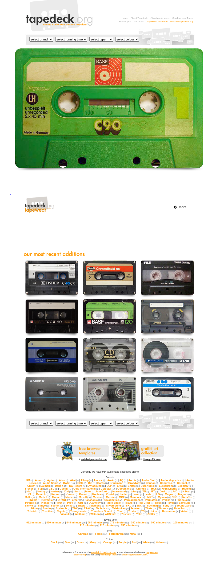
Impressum (152, 552)
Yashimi (127, 514)
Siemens (97, 505)
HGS (155, 488)
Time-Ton (181, 508)
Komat (84, 494)
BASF (69, 483)
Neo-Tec (188, 497)
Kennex (57, 494)
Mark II (44, 497)
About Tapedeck (139, 18)
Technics (103, 508)
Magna (170, 494)
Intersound (120, 491)
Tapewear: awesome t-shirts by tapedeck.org (170, 21)
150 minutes (130, 525)
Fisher (30, 488)
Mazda (111, 497)
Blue (69, 542)
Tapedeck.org (79, 555)
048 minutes (76, 522)
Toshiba (48, 511)
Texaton (137, 508)
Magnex (184, 494)
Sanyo (43, 505)
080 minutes (140, 522)
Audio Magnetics (172, 480)
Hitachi (188, 488)
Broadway (136, 483)
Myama (164, 497)
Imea (89, 491)
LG (159, 494)
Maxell (85, 497)
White (148, 542)
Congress (167, 483)
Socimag (154, 505)
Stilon (36, 508)
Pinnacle (32, 502)
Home (125, 18)
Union (155, 511)
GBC (53, 488)
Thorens (165, 508)
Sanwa (30, 505)
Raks (131, 502)
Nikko (35, 500)
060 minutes (98, 522)
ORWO (64, 500)
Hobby (42, 491)
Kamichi (42, 494)
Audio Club (150, 480)
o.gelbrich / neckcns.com (103, 552)
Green (82, 542)
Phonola (183, 500)
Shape (83, 505)
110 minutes (89, 525)
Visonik (66, 514)
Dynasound (96, 485)
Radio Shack (115, 502)
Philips (168, 500)
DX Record (77, 485)
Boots (102, 483)
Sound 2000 (185, 505)
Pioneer (47, 502)
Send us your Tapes (182, 18)
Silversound (115, 505)
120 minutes (109, 525)
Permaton (152, 500)
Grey (95, 542)
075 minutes (119, 522)
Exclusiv (184, 485)
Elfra (121, 485)
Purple (124, 542)
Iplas (135, 491)
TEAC (89, 508)
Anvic (112, 480)
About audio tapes (160, 18)
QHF (82, 502)
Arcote (133, 480)
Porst (60, 502)
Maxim (98, 497)
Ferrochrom (118, 533)
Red (136, 542)
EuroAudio (149, 485)
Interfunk (103, 491)
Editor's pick (125, 21)
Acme (40, 480)
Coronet (183, 483)
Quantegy (96, 502)
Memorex (137, 497)
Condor (152, 483)
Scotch (57, 505)
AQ (122, 480)
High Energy (171, 488)
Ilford (78, 491)
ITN (145, 491)
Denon (61, 485)
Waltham (81, 514)
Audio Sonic (52, 483)
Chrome (85, 533)
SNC (140, 505)
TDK (77, 508)
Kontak (112, 494)
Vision (185, 511)
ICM (68, 491)
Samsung (186, 502)
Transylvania (79, 511)
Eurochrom (167, 485)
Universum (170, 511)
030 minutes (55, 522)
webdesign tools (108, 555)
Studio (48, 508)
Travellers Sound (103, 511)
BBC (81, 483)
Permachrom (133, 500)
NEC (176, 497)
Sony (168, 505)
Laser (138, 494)
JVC (176, 491)
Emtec (133, 485)
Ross (159, 502)
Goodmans (125, 488)
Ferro (101, 533)
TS (144, 511)
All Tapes (139, 21)
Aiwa (63, 480)
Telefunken (120, 508)
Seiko (71, 505)
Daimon (46, 485)
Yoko (140, 514)
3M (29, 480)
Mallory (31, 497)
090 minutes (161, 522)
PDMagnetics (112, 500)
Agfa (52, 480)
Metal (135, 533)
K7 (31, 494)
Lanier (125, 494)
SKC (130, 505)
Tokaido (34, 511)
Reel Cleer (145, 502)
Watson (96, 514)
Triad (121, 511)
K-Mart (187, 491)
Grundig (142, 488)
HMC (30, 491)
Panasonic (93, 500)
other (77, 500)
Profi (71, 502)
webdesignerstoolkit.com (134, 555)
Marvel (57, 497)
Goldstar (108, 488)
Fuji (42, 488)
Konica (98, 494)
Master (71, 497)
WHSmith (112, 514)
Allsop (86, 480)
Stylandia (63, 508)
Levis (149, 494)
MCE (123, 497)
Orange (109, 542)
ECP (111, 485)
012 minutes (35, 522)
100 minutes (182, 522)
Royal (171, 502)
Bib (91, 483)
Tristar (133, 511)
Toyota (62, 511)
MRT (151, 497)
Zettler (152, 514)
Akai (74, 480)
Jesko (165, 491)
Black (57, 542)
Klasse (71, 494)
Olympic (49, 500)
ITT (154, 491)
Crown (32, 485)
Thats (150, 508)
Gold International (86, 488)
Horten (56, 491)
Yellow (162, 542)
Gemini (65, 488)
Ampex (99, 480)
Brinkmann (118, 483)
